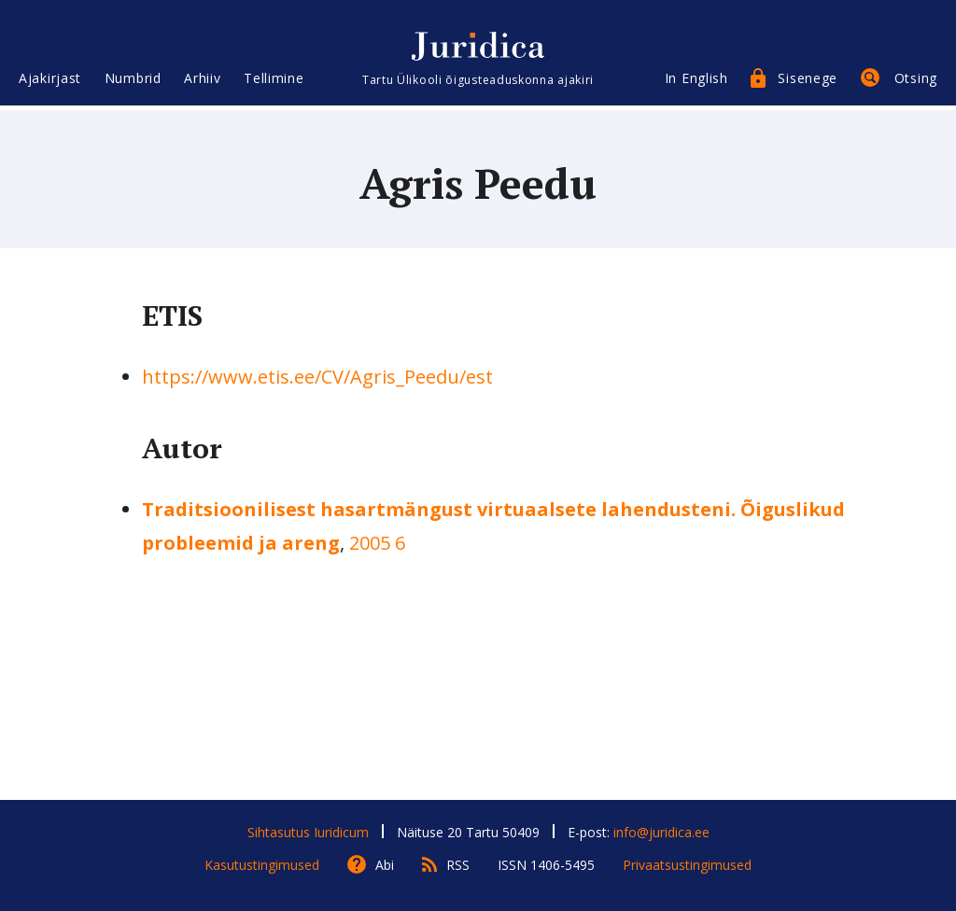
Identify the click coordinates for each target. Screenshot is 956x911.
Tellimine (273, 82)
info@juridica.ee (661, 832)
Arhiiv (202, 82)
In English (696, 82)
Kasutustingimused (261, 865)
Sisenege (807, 82)
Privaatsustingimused (687, 865)
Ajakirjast (50, 82)
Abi (384, 865)
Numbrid (133, 82)
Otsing (915, 82)
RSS (458, 865)
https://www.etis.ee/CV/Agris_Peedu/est (317, 376)
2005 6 (377, 542)
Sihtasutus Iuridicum (308, 832)
